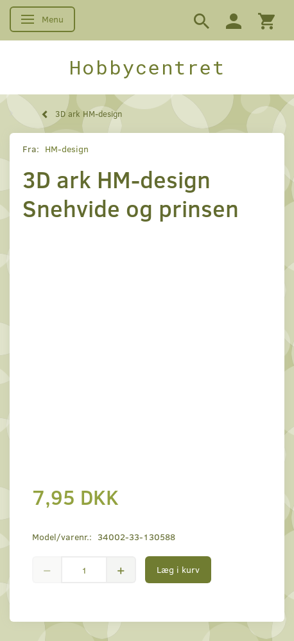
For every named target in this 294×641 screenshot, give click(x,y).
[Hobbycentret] (147, 67)
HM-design (67, 149)
